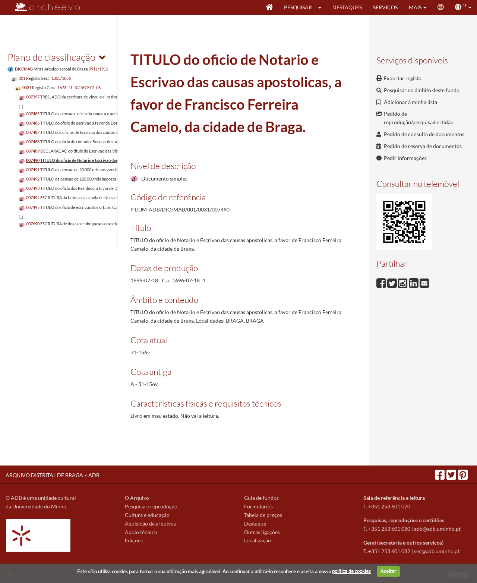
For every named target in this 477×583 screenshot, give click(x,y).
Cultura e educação (147, 515)
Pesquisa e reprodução (151, 506)
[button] (322, 7)
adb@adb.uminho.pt (437, 529)
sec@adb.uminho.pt (436, 551)
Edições (134, 540)
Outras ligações (262, 532)
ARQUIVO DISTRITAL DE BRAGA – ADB (52, 475)
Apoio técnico (141, 532)
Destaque (255, 523)
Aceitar (388, 571)
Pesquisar (298, 7)
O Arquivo (137, 498)
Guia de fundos (261, 498)
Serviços (385, 7)
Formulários (258, 506)
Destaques (347, 7)
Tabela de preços (263, 515)
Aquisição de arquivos (150, 523)
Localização (257, 540)
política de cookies (351, 571)
